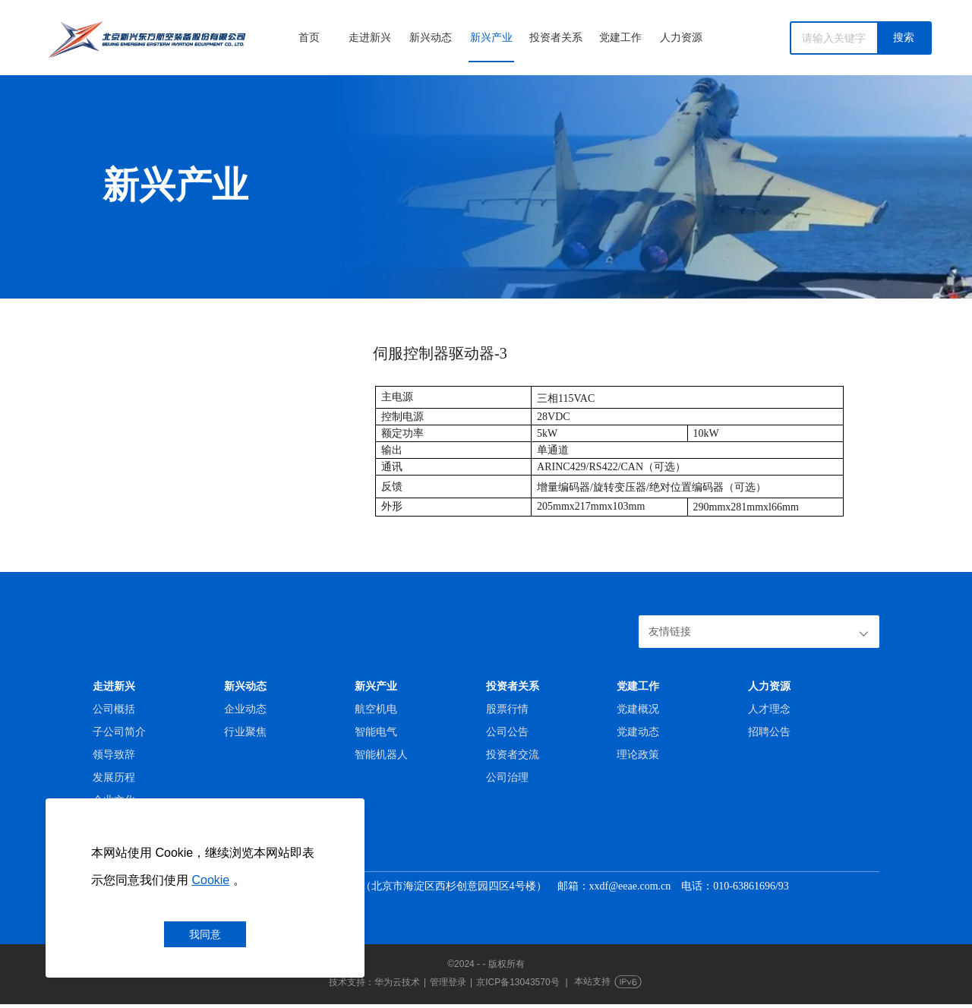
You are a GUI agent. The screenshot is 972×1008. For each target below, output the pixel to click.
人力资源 (681, 37)
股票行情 (507, 709)
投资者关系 (555, 37)
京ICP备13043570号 (517, 985)
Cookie (210, 880)
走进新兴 (370, 37)
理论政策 (638, 754)
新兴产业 (491, 37)
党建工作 (620, 37)
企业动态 (245, 709)
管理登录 (448, 985)
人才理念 (769, 709)
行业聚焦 (245, 732)
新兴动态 (430, 37)
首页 (309, 37)
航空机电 (376, 709)
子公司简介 (119, 732)
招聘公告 (769, 732)
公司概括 (114, 709)
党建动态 (638, 732)
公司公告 (507, 732)
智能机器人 (381, 754)
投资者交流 (512, 754)
